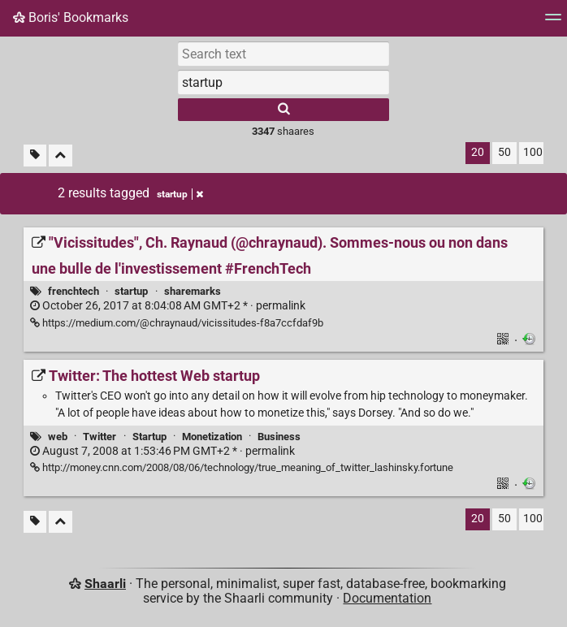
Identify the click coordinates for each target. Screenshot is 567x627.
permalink (167, 306)
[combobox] (283, 82)
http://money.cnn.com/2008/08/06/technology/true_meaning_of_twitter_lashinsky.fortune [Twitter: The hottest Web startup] (241, 467)
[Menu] (553, 22)
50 (504, 152)
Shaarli (105, 583)
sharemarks (192, 291)
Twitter (99, 436)
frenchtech (73, 291)
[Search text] (283, 53)
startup (131, 291)
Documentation (387, 598)
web (57, 436)
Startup (149, 436)
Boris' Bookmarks (70, 17)
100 (533, 152)
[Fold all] (60, 155)
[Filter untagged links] (35, 155)
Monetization (212, 436)
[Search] (283, 109)
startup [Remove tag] (180, 194)
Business (279, 436)
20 (477, 152)
